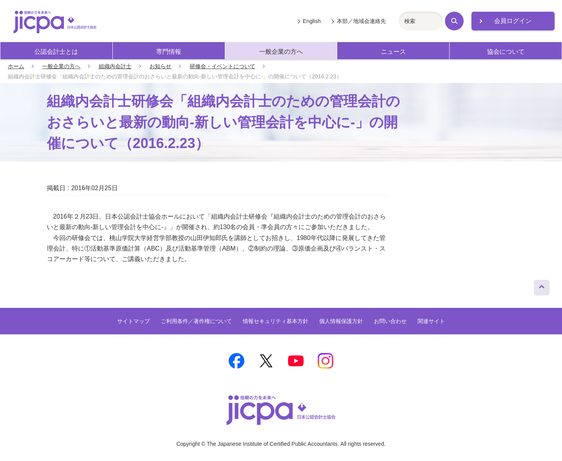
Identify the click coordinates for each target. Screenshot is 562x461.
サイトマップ (133, 321)
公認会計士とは (56, 51)
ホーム (16, 66)
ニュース (393, 51)
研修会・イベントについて (222, 66)
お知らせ (160, 66)
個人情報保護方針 (341, 321)
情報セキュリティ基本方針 (275, 321)
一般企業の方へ (281, 51)
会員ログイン (513, 21)
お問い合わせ (390, 321)
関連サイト (431, 321)
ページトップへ (542, 286)
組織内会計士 (115, 66)
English (312, 21)
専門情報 (168, 51)
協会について (506, 51)
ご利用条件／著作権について (196, 321)
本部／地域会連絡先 (361, 21)
